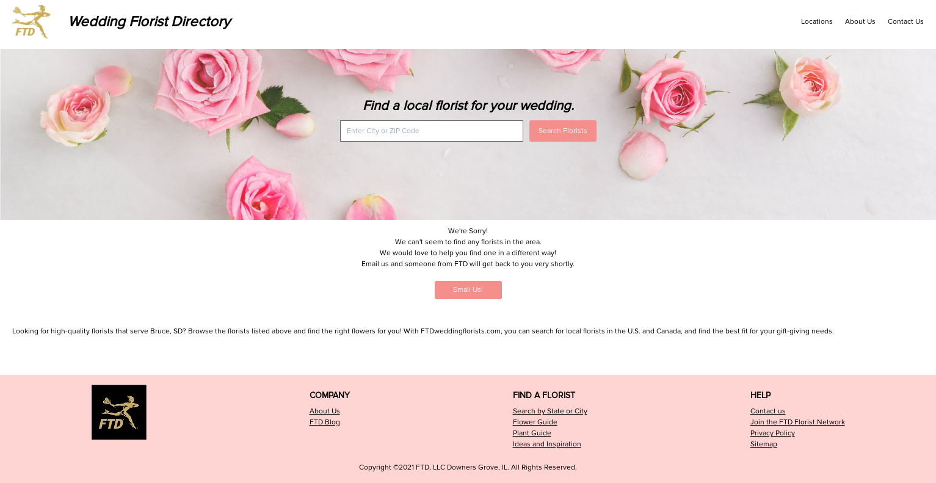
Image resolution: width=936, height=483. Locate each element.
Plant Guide (532, 433)
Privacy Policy (772, 433)
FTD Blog (325, 422)
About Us (860, 21)
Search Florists (563, 131)
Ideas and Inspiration (547, 444)
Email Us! (468, 289)
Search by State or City (550, 411)
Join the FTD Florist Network (797, 422)
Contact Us (906, 21)
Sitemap (763, 444)
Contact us (768, 411)
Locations (817, 21)
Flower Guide (535, 422)
